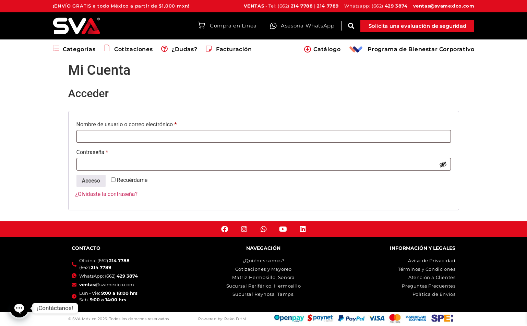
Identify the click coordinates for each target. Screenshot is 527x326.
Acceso (91, 180)
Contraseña (105, 151)
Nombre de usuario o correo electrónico (139, 123)
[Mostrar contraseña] (443, 164)
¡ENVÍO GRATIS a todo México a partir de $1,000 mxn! (121, 6)
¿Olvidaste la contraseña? (106, 194)
